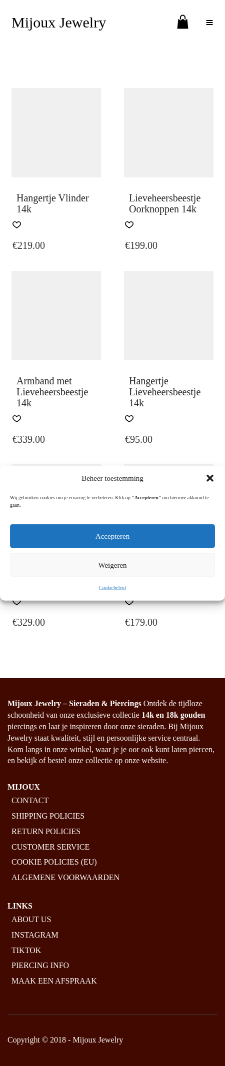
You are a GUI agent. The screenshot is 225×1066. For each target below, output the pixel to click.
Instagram (35, 935)
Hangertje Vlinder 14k (52, 203)
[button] (210, 478)
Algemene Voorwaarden (66, 877)
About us (31, 919)
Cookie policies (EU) (54, 862)
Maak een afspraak (54, 981)
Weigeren (112, 565)
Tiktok (26, 950)
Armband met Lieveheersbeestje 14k (52, 391)
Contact (30, 800)
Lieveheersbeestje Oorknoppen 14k (164, 203)
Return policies (46, 831)
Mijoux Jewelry (59, 22)
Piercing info (40, 965)
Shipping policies (48, 816)
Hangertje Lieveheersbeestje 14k (164, 391)
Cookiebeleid (112, 587)
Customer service (51, 847)
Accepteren (113, 536)
